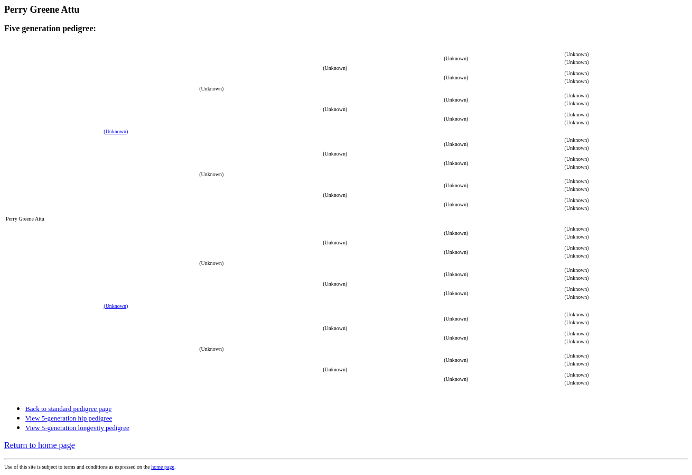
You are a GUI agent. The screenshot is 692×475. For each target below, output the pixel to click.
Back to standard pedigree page (68, 409)
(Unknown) (116, 131)
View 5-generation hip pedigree (68, 418)
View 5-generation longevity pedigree (77, 428)
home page (162, 467)
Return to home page (39, 445)
